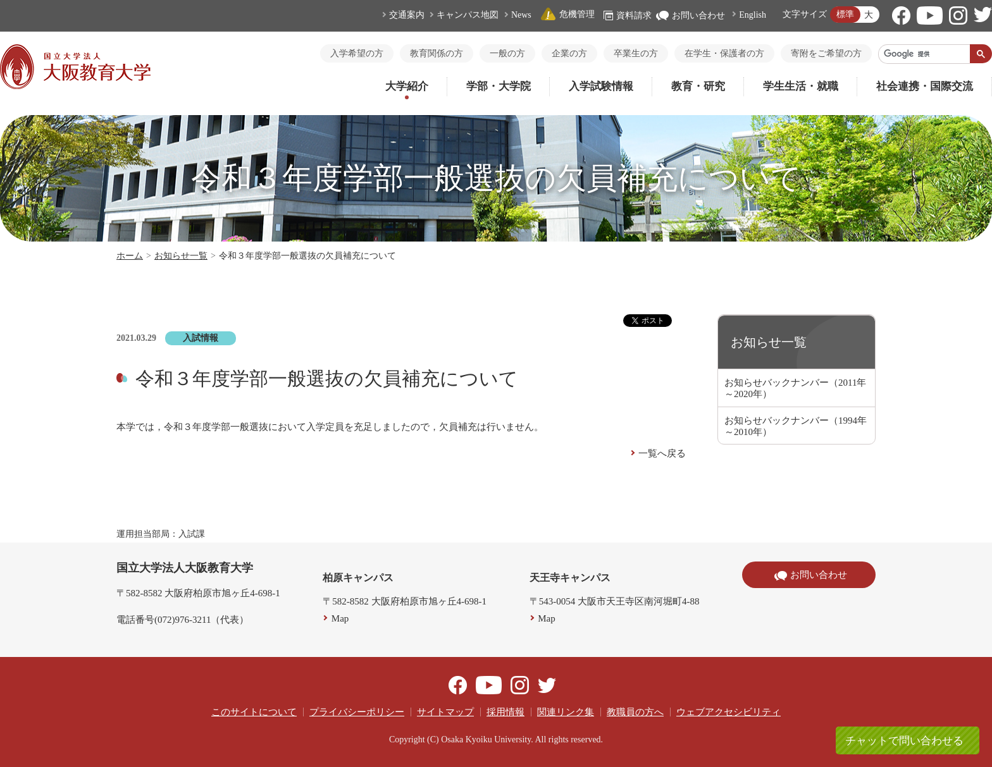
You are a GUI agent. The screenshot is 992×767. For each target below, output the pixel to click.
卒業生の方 (636, 53)
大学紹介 (406, 86)
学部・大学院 (498, 86)
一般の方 (507, 53)
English (752, 15)
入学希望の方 (356, 53)
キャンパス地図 (468, 15)
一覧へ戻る (662, 453)
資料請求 (628, 15)
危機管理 (567, 14)
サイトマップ (445, 712)
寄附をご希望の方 (826, 53)
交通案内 (407, 15)
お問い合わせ (690, 15)
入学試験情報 (601, 86)
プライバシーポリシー (356, 712)
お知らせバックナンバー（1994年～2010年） (795, 426)
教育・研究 (698, 86)
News (521, 15)
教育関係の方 (436, 53)
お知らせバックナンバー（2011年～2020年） (795, 388)
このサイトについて (254, 712)
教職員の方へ (635, 712)
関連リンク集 (565, 712)
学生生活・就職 (800, 86)
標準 (845, 14)
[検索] (924, 53)
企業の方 (569, 53)
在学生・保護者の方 (724, 53)
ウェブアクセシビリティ (728, 712)
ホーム (129, 256)
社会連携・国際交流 (924, 86)
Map (340, 618)
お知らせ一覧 (181, 256)
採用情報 (505, 712)
